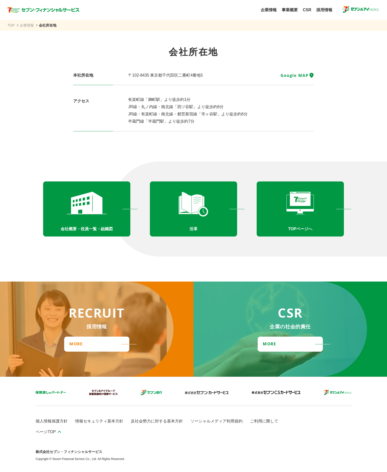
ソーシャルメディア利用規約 (216, 421)
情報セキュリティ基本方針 (99, 421)
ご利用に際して (264, 421)
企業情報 (27, 25)
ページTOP (46, 432)
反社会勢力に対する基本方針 (157, 421)
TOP (11, 25)
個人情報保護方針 (52, 421)
